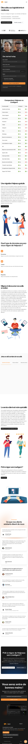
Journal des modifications (20, 719)
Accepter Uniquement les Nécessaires (10, 734)
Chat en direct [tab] (15, 362)
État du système (21, 717)
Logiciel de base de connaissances (14, 741)
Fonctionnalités (7, 717)
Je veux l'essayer (5, 206)
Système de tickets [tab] (6, 362)
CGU (14, 86)
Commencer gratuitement (6, 22)
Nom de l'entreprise (6, 69)
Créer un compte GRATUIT (14, 83)
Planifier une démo (18, 22)
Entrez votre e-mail (6, 64)
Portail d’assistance (20, 712)
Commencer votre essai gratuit (8, 653)
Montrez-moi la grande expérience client (9, 414)
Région (4, 74)
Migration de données (21, 714)
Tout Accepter (6, 732)
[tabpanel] (14, 373)
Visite (7, 722)
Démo (7, 713)
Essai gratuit (4, 463)
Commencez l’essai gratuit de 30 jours (14, 682)
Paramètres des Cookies (8, 737)
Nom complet (5, 59)
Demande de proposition (20, 721)
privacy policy (20, 729)
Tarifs (7, 715)
